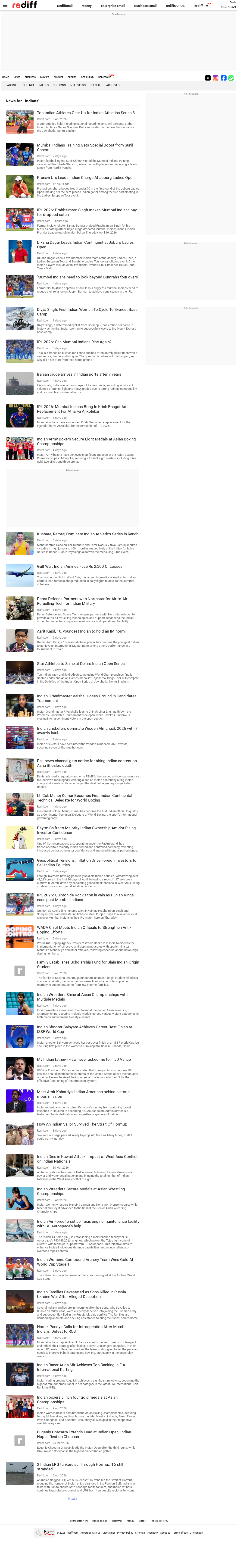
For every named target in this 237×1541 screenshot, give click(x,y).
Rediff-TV (201, 6)
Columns (59, 85)
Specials (96, 85)
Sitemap (140, 1532)
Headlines (10, 85)
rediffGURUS (175, 6)
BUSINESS (30, 77)
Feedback (152, 1532)
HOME (5, 77)
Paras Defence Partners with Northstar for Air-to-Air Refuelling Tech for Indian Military (82, 601)
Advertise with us (90, 1532)
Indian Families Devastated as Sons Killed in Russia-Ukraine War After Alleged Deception (82, 1294)
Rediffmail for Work (78, 1520)
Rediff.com (72, 1532)
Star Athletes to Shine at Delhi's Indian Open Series (81, 663)
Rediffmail (65, 6)
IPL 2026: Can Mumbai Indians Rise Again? (74, 342)
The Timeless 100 (159, 1520)
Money (87, 6)
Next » (72, 1498)
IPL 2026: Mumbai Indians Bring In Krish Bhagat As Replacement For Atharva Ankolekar (81, 409)
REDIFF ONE (104, 77)
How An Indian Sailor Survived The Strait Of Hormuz (82, 1124)
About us (165, 1532)
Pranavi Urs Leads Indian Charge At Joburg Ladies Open (85, 177)
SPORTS (72, 77)
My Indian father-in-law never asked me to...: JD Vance (84, 1059)
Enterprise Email (113, 6)
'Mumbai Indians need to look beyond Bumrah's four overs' (88, 277)
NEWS (17, 77)
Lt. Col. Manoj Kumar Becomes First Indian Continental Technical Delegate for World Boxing (84, 797)
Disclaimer (109, 1532)
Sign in (233, 2)
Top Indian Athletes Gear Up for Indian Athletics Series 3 (86, 112)
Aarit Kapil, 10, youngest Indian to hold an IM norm (81, 631)
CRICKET (58, 77)
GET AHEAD (87, 77)
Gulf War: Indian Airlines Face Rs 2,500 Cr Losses (79, 566)
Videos (142, 1520)
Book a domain (100, 1520)
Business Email (145, 6)
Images (44, 85)
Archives (112, 85)
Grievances (196, 1532)
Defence (28, 85)
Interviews (78, 85)
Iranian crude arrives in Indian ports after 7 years (79, 374)
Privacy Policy (125, 1532)
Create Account (228, 7)
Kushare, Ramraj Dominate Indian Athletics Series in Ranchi (88, 534)
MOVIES (44, 77)
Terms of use (180, 1532)
